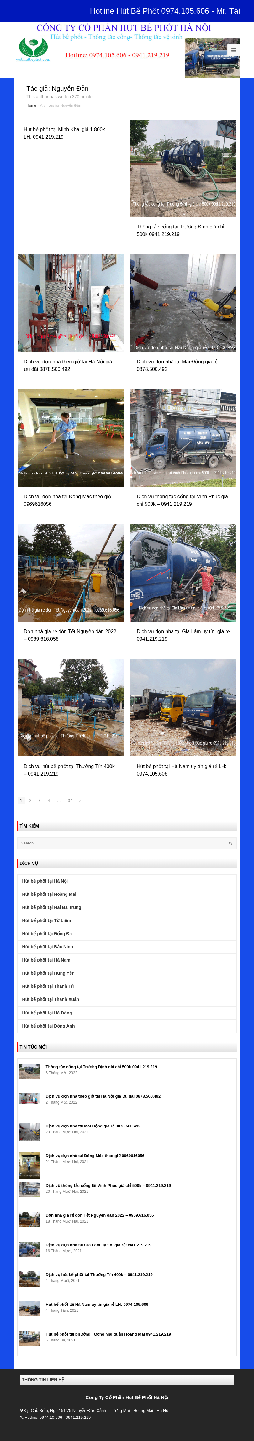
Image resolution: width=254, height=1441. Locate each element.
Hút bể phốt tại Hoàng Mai (49, 894)
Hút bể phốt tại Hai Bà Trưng (52, 907)
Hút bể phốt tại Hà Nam (46, 959)
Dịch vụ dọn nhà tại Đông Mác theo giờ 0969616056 (95, 1155)
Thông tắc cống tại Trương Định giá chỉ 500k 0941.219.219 (101, 1066)
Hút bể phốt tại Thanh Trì (48, 986)
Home (31, 105)
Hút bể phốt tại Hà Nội (45, 881)
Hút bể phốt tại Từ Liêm (46, 920)
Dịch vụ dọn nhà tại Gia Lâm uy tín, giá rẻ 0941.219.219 (98, 1245)
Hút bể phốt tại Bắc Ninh (47, 946)
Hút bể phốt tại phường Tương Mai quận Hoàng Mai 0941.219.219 (108, 1334)
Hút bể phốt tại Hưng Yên (48, 973)
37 (70, 800)
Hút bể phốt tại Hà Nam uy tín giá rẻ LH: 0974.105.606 (97, 1304)
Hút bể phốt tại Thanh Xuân (50, 999)
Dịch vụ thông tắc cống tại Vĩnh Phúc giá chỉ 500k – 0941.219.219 (108, 1185)
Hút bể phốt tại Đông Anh (48, 1025)
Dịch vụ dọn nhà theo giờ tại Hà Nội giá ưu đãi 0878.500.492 (103, 1096)
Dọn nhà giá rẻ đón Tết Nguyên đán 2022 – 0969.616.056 (100, 1215)
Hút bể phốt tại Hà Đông (47, 1012)
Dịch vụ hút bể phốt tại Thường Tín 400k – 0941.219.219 (99, 1274)
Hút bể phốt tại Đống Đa (47, 933)
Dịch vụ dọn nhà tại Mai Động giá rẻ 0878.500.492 (93, 1126)
